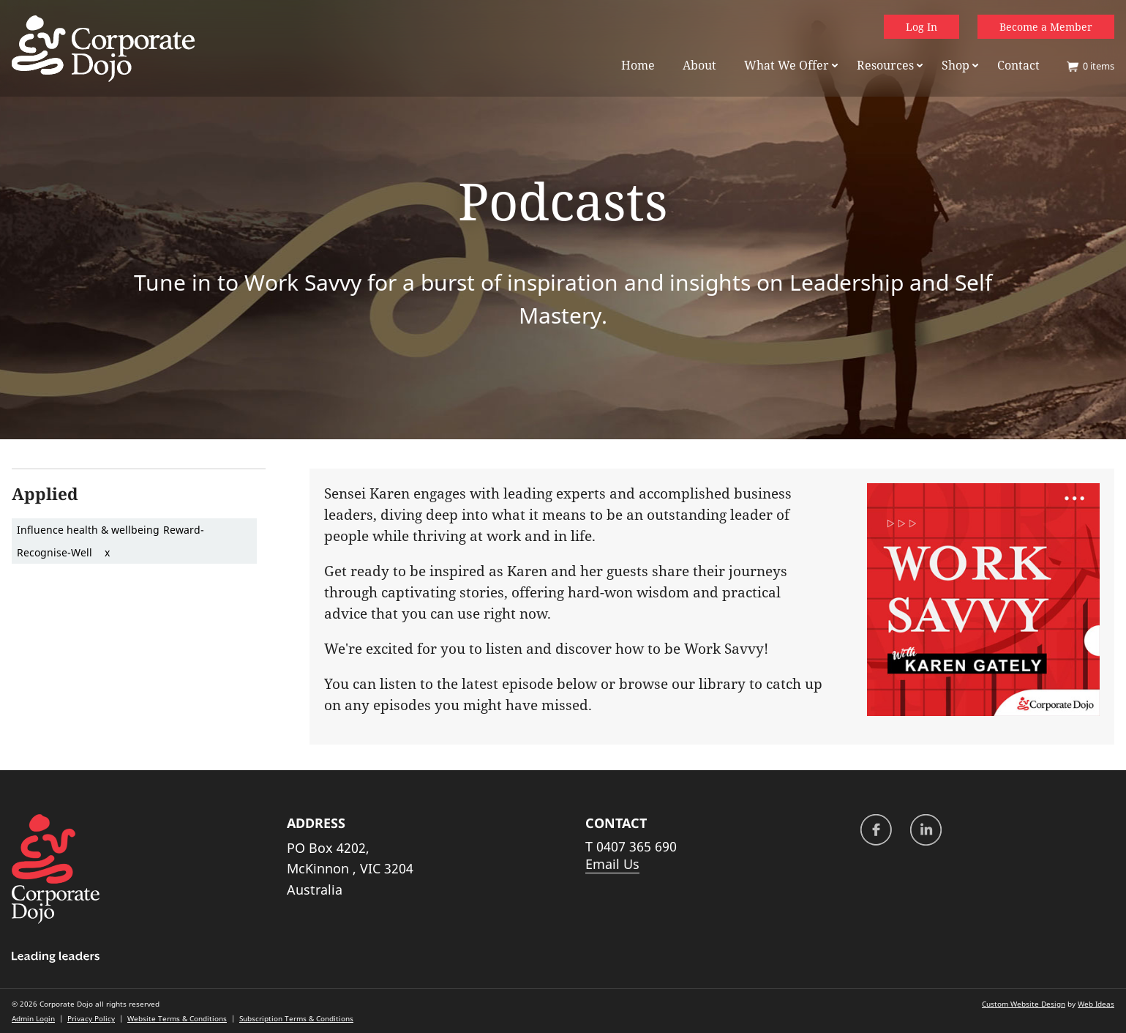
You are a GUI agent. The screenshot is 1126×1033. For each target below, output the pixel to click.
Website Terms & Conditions (177, 1018)
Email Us (612, 864)
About (699, 65)
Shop (955, 65)
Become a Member (1045, 27)
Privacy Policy (91, 1018)
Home (638, 65)
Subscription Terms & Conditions (296, 1018)
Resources (885, 65)
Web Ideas (1096, 1004)
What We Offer (786, 65)
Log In (921, 27)
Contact (1018, 65)
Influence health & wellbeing (88, 530)
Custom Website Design (1023, 1004)
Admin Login (33, 1018)
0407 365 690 (636, 846)
